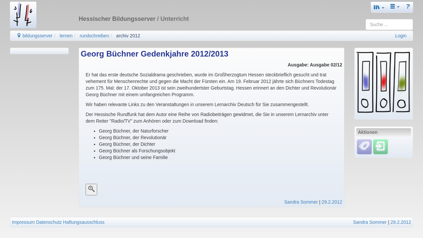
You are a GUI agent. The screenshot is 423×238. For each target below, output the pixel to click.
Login (400, 35)
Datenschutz (49, 222)
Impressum (23, 222)
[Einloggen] (380, 146)
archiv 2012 (128, 35)
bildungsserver (35, 35)
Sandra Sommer (301, 202)
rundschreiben (94, 35)
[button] (379, 7)
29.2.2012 (332, 202)
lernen (66, 35)
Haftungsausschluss (83, 222)
